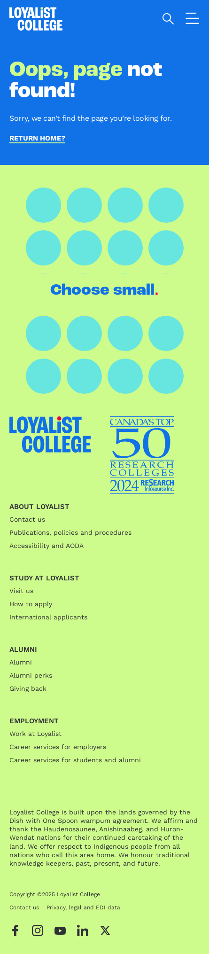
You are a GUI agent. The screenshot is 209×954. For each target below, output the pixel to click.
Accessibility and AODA (46, 545)
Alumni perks (30, 675)
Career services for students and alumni (75, 760)
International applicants (48, 617)
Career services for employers (57, 747)
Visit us (21, 590)
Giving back (27, 688)
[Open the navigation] (193, 20)
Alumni (20, 662)
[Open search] (168, 18)
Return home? (37, 138)
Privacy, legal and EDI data (83, 907)
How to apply (30, 604)
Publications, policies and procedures (70, 532)
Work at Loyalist (35, 733)
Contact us (27, 519)
